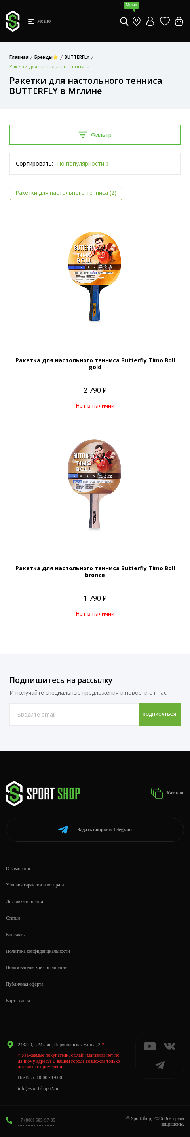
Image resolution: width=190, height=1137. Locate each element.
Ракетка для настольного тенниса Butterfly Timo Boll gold (95, 363)
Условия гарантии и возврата (35, 885)
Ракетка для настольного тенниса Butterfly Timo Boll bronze (95, 571)
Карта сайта (18, 1000)
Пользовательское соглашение (36, 967)
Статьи (13, 918)
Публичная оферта (25, 984)
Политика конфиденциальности (38, 951)
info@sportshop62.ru (38, 1088)
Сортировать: (34, 163)
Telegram (95, 830)
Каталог (167, 793)
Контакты (16, 934)
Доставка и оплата (24, 901)
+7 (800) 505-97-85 (36, 1120)
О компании (18, 868)
